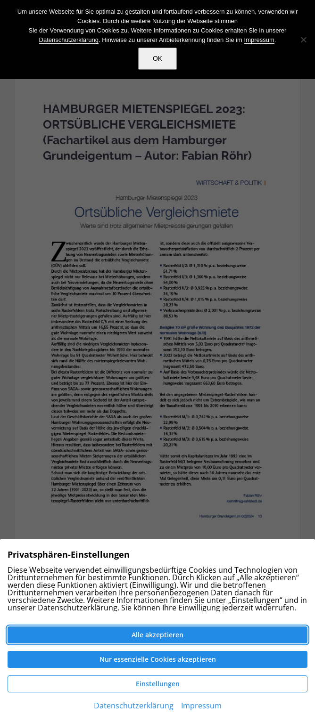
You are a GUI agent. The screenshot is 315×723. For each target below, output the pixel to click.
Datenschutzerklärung (69, 39)
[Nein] (303, 39)
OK (157, 58)
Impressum (259, 39)
